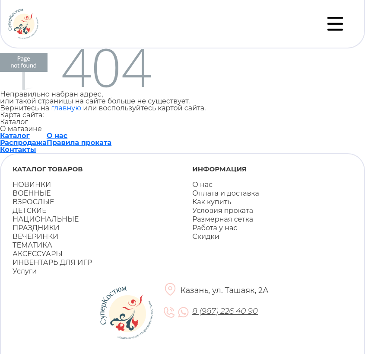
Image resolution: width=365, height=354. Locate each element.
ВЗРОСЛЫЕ (33, 202)
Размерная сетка (222, 219)
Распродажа (23, 142)
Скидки (205, 236)
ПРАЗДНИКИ (36, 228)
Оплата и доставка (225, 193)
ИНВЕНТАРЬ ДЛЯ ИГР (52, 262)
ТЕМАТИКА (32, 245)
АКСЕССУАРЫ (38, 254)
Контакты (18, 149)
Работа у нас (214, 228)
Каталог (15, 136)
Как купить (211, 202)
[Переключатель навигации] (335, 23)
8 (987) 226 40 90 (224, 311)
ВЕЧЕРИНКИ (35, 236)
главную (66, 108)
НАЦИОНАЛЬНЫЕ (46, 219)
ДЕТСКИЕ (30, 210)
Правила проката (79, 142)
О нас (57, 136)
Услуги (25, 271)
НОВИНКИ (32, 184)
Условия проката (222, 210)
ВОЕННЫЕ (32, 193)
